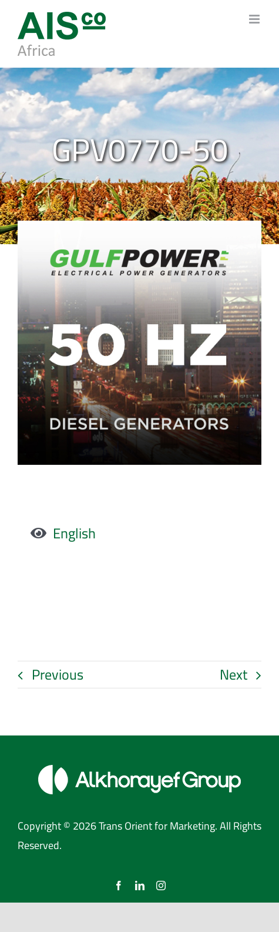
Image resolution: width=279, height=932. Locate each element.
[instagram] (161, 885)
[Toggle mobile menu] (255, 19)
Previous (57, 674)
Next (233, 674)
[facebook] (118, 885)
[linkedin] (139, 885)
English (74, 533)
